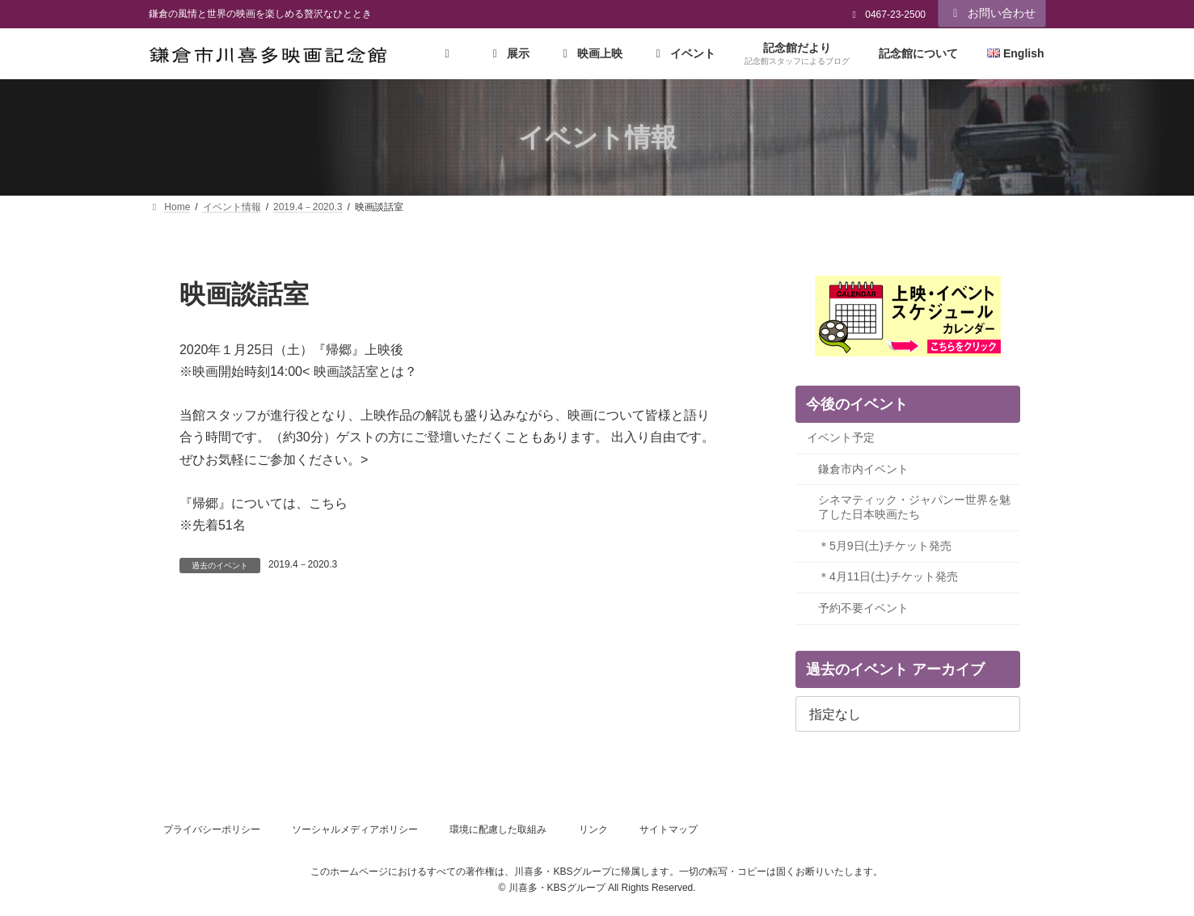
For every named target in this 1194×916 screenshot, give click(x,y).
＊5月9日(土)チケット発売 (884, 545)
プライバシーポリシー (211, 829)
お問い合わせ (992, 12)
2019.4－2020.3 (302, 564)
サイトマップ (668, 829)
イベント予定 (841, 438)
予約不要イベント (863, 608)
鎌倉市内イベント (863, 468)
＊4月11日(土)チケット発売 (888, 577)
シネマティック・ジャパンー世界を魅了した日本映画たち (914, 507)
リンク (593, 829)
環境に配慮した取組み (497, 829)
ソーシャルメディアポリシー (355, 829)
